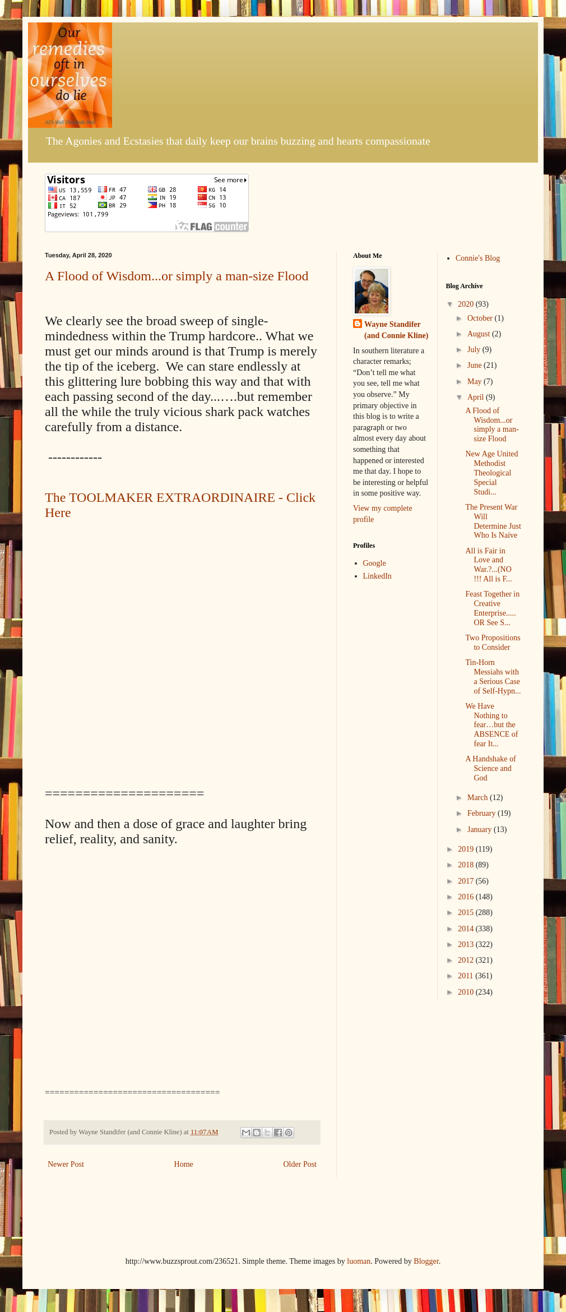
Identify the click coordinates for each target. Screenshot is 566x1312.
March (478, 797)
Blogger (426, 1261)
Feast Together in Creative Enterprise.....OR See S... (492, 608)
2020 (467, 304)
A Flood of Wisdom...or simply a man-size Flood (177, 276)
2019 (467, 849)
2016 (467, 897)
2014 (467, 929)
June (475, 365)
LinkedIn (377, 576)
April (476, 397)
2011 (466, 976)
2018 (467, 865)
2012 (467, 960)
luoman (358, 1261)
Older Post (300, 1164)
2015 (467, 912)
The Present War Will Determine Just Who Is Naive (493, 521)
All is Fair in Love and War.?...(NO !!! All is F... (488, 565)
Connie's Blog (478, 258)
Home (183, 1164)
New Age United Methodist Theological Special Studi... (491, 473)
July (475, 349)
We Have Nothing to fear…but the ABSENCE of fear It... (491, 725)
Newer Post (66, 1164)
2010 (467, 992)
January (480, 829)
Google (374, 563)
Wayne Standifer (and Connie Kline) (396, 330)
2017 (467, 881)
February (482, 813)
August (479, 334)
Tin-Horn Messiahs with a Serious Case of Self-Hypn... (493, 676)
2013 (467, 944)
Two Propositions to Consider (492, 643)
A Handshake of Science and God (490, 768)
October (481, 318)
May (475, 381)
